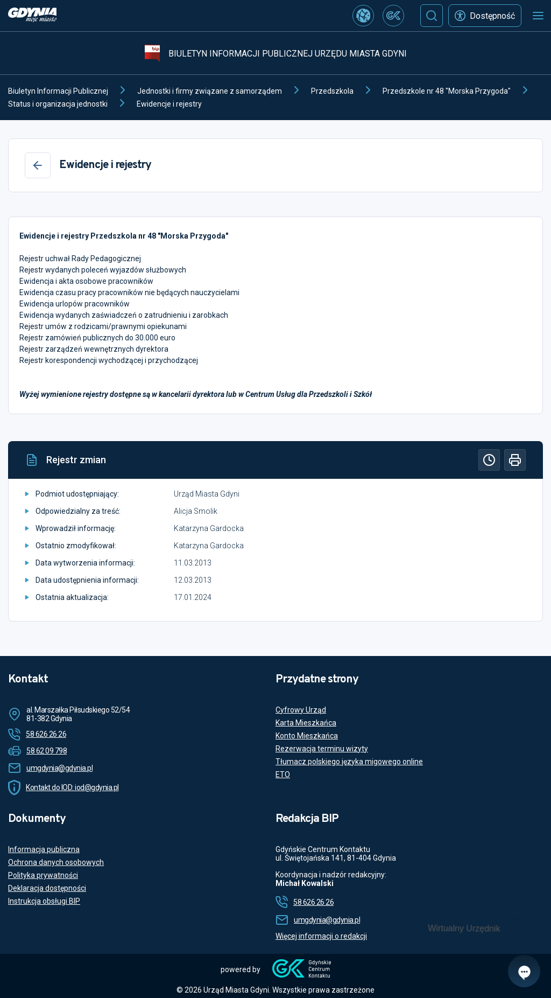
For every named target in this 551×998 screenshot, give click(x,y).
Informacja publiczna (44, 849)
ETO (283, 774)
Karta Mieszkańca (306, 722)
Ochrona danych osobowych (56, 862)
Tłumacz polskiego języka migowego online (349, 761)
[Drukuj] (515, 460)
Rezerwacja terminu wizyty (322, 748)
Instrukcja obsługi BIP (44, 901)
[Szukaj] (431, 15)
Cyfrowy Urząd (301, 710)
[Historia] (489, 460)
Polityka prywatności (43, 875)
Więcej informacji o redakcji (321, 936)
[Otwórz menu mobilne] (538, 15)
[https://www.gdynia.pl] (32, 16)
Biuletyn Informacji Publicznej (58, 91)
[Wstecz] (38, 165)
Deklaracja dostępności (47, 888)
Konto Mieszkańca (307, 735)
